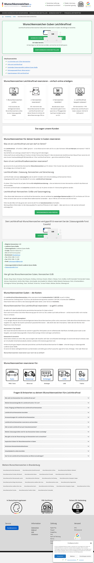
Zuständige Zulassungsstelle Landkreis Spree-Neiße (23, 78)
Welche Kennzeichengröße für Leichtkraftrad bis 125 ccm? (22, 428)
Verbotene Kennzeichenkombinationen (17, 471)
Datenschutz (35, 557)
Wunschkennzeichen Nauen (31, 499)
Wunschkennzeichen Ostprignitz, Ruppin (69, 503)
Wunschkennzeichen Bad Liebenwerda (11, 495)
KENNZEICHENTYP (55, 13)
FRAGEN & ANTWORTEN (72, 13)
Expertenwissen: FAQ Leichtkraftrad (18, 84)
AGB (32, 561)
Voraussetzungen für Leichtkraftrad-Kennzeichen (20, 442)
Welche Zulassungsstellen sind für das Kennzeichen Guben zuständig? (26, 457)
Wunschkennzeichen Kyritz (30, 511)
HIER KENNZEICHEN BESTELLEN (47, 61)
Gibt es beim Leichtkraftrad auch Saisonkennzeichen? (21, 452)
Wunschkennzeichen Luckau (52, 507)
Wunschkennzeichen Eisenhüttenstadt (31, 495)
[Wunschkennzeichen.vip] (19, 5)
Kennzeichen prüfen (47, 258)
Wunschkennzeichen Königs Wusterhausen (12, 507)
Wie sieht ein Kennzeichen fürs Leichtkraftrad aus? (20, 423)
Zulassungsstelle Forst (11, 291)
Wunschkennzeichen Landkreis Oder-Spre (34, 507)
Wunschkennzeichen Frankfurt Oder (63, 499)
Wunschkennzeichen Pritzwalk (46, 499)
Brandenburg (8, 16)
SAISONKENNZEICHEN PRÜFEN (47, 224)
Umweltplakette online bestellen (15, 476)
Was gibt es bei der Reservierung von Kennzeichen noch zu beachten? (26, 462)
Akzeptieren (60, 556)
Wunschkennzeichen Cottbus (49, 495)
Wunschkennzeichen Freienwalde (45, 515)
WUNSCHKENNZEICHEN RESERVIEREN (15, 13)
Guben (14, 16)
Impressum (81, 560)
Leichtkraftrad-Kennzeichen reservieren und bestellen (21, 447)
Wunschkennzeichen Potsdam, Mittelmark (12, 499)
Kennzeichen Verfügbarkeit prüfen (47, 49)
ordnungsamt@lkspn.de (16, 285)
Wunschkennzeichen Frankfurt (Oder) (27, 515)
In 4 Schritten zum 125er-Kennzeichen (19, 72)
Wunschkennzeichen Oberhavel (32, 503)
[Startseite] (2, 16)
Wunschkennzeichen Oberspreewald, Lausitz (13, 503)
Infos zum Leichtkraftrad (15, 75)
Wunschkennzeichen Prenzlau (9, 515)
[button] (91, 543)
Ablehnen (72, 556)
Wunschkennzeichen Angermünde (68, 507)
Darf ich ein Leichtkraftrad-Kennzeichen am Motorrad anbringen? (24, 481)
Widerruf (34, 559)
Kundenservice (12, 557)
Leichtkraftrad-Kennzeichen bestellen (16, 437)
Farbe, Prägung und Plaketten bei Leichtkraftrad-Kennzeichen (24, 433)
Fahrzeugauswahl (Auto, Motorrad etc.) (19, 81)
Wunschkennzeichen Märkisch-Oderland (67, 495)
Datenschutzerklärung (71, 560)
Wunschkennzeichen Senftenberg (49, 503)
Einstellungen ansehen (85, 556)
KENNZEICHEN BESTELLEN (38, 13)
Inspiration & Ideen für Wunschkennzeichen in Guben (21, 467)
